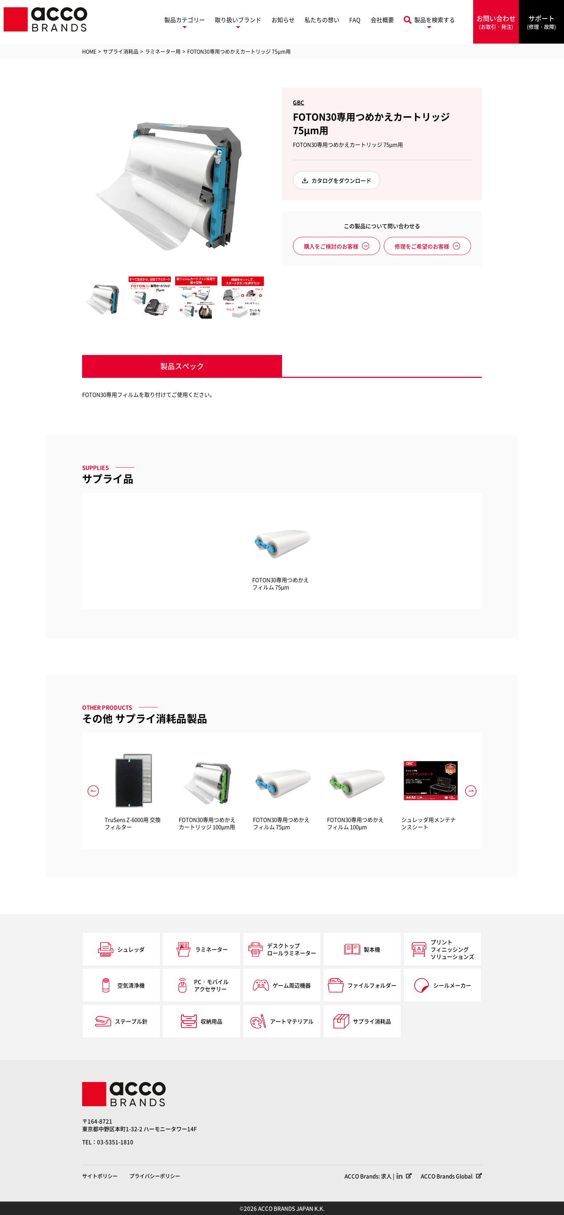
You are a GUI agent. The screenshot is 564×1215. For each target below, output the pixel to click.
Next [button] (269, 178)
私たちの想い (322, 19)
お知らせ (283, 19)
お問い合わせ (496, 22)
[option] (173, 178)
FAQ (354, 19)
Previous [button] (76, 178)
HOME (89, 51)
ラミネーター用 (163, 51)
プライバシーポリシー (154, 1175)
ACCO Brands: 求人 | (369, 1176)
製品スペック (182, 366)
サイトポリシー (100, 1175)
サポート (541, 22)
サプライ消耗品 (120, 51)
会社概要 (382, 19)
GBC (298, 102)
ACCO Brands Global (446, 1176)
